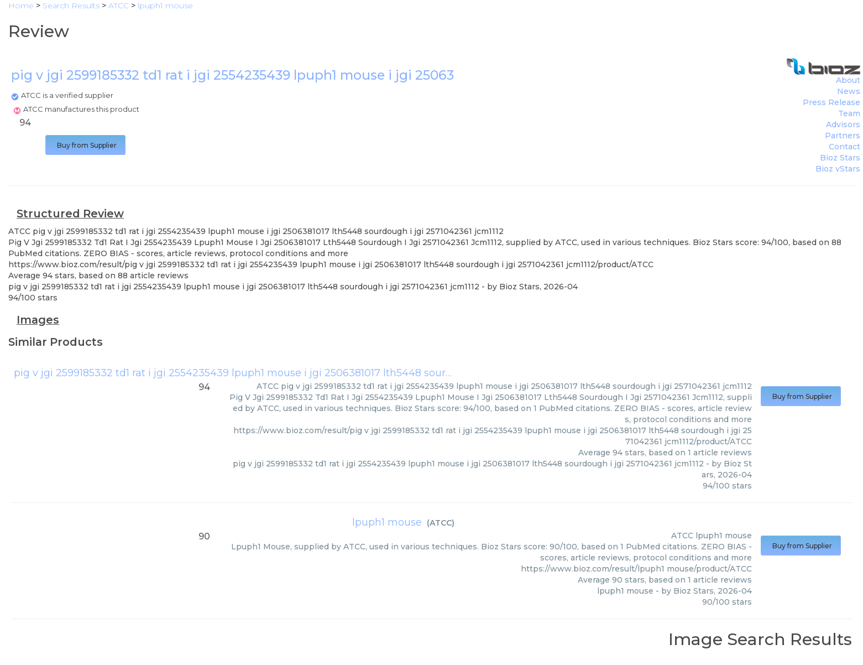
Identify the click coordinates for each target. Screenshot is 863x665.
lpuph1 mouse (387, 522)
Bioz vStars (837, 169)
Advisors (843, 124)
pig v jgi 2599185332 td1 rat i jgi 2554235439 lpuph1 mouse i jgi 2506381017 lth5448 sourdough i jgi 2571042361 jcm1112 (304, 373)
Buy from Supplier (85, 145)
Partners (842, 136)
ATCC (441, 523)
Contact (844, 147)
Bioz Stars (840, 158)
